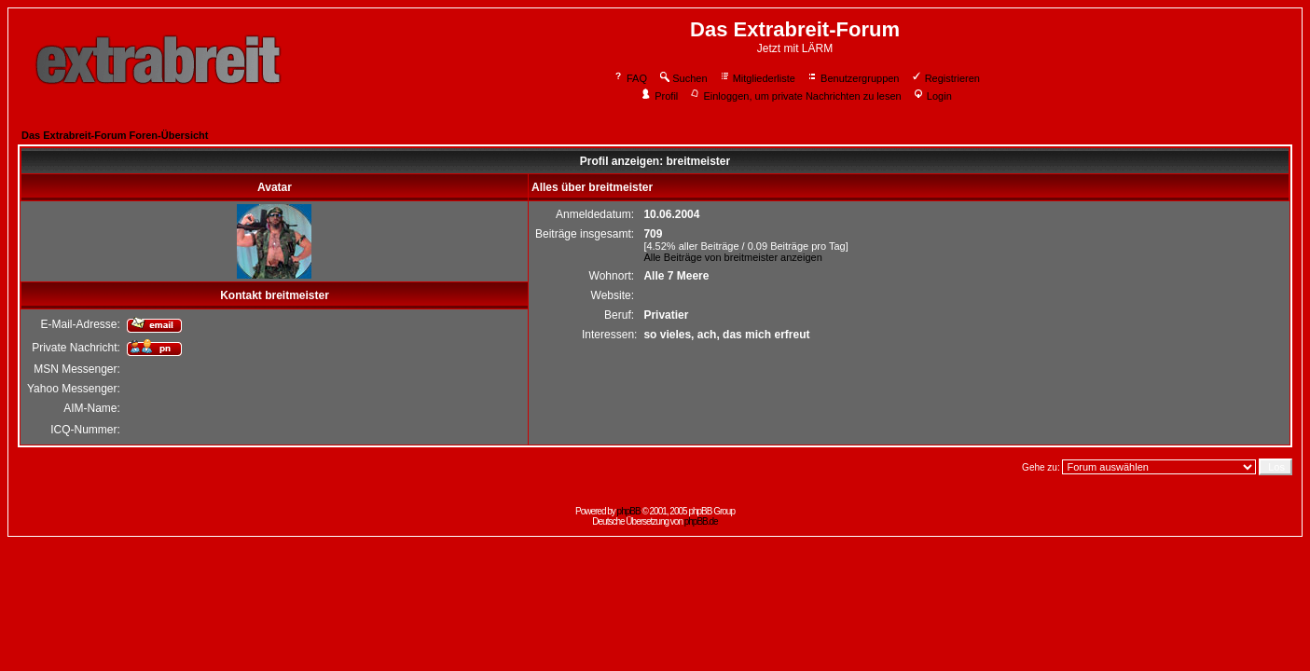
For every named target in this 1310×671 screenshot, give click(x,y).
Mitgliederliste (757, 78)
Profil (659, 96)
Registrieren (945, 78)
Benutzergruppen (853, 78)
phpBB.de (701, 521)
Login (932, 96)
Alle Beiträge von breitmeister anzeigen (732, 257)
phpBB (629, 511)
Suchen (682, 78)
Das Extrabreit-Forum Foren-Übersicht (114, 135)
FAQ (630, 78)
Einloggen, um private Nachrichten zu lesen (795, 96)
